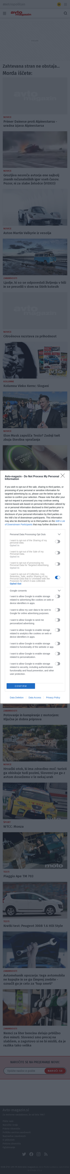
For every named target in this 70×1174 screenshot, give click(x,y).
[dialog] (35, 587)
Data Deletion (17, 697)
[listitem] (35, 534)
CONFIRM (21, 686)
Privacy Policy (53, 697)
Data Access (35, 697)
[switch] (57, 541)
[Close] (64, 477)
